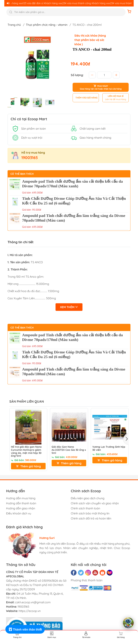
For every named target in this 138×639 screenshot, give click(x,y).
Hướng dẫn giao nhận (20, 508)
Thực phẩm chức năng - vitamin (46, 25)
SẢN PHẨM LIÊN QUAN (26, 401)
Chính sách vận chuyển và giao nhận (95, 503)
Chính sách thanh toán (85, 508)
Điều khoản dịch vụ (18, 513)
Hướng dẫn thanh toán (21, 503)
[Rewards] (25, 629)
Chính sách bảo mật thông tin (90, 513)
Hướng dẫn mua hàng (20, 498)
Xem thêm (69, 307)
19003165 (29, 157)
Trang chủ (14, 25)
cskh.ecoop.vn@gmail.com (33, 602)
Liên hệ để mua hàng (115, 99)
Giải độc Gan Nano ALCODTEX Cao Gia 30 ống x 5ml (69, 449)
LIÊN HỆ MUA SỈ (115, 96)
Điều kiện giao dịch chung (87, 498)
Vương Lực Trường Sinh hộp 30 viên (108, 448)
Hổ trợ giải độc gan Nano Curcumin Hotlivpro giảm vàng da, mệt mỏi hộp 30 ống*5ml (26, 451)
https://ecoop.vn (30, 611)
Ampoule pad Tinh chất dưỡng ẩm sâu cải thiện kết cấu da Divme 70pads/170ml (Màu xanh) (72, 183)
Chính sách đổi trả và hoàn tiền (91, 518)
